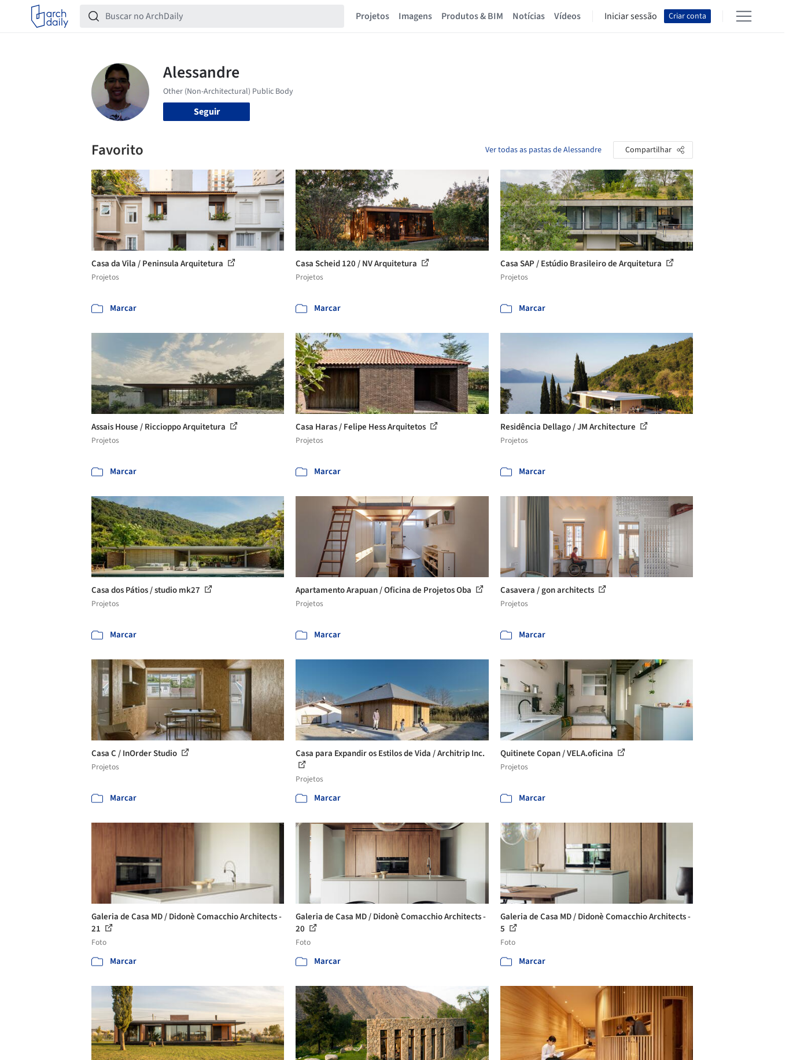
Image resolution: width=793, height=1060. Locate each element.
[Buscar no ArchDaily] (221, 16)
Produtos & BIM (472, 16)
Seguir (207, 111)
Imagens (415, 16)
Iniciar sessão (630, 16)
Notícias (528, 16)
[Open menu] (744, 16)
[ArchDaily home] (49, 16)
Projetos (372, 16)
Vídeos (567, 16)
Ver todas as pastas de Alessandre (543, 150)
